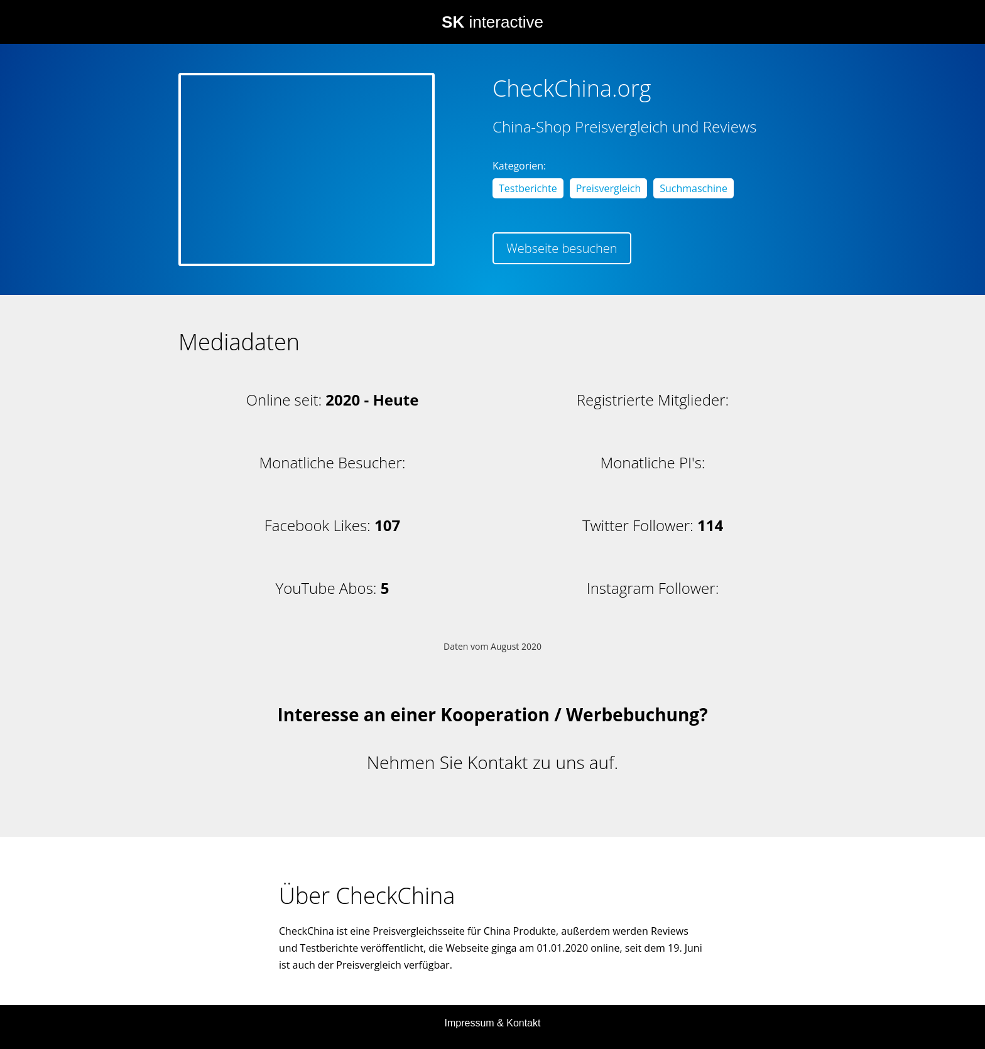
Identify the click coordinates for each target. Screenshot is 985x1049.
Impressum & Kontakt (493, 1023)
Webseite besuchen (562, 248)
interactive (492, 22)
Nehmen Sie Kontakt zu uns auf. (492, 762)
